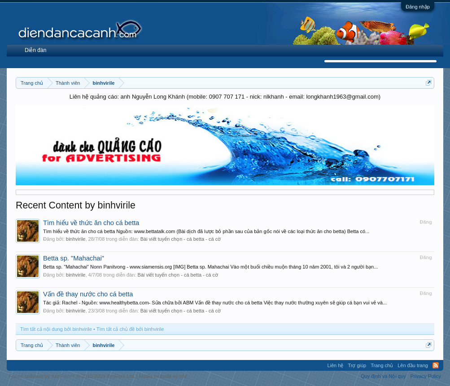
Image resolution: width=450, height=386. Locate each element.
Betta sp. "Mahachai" (73, 258)
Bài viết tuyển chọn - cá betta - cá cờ (180, 239)
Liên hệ (335, 365)
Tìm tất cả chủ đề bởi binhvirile (130, 329)
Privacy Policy (426, 376)
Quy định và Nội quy (383, 376)
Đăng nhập (418, 6)
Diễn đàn (35, 50)
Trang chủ (382, 365)
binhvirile (75, 239)
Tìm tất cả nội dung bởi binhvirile (56, 329)
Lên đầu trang (413, 365)
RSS (436, 365)
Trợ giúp (357, 365)
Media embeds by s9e (163, 376)
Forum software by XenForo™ (72, 376)
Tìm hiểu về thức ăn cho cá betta (91, 222)
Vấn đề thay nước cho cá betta (88, 294)
